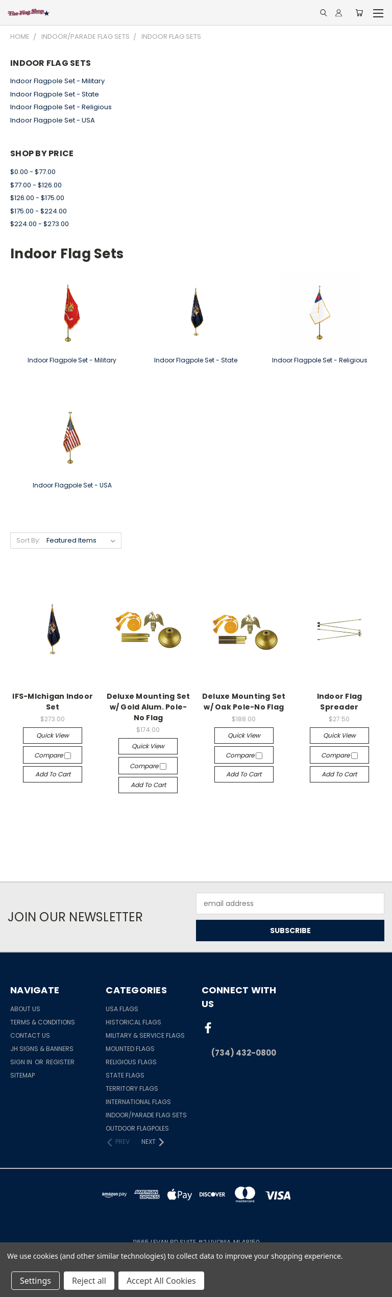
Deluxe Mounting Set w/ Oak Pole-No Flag (244, 701)
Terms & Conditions (42, 1022)
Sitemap (22, 1075)
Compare (52, 755)
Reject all (89, 1280)
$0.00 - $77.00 (33, 172)
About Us (25, 1009)
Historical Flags (133, 1022)
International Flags (138, 1101)
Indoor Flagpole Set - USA (52, 120)
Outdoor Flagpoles (137, 1128)
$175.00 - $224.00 (38, 211)
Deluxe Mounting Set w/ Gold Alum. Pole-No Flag (148, 707)
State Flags (125, 1075)
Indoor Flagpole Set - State (54, 94)
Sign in (22, 1062)
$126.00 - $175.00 (37, 198)
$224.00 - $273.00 (39, 224)
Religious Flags (131, 1062)
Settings (35, 1280)
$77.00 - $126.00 (36, 185)
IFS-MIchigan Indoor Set (52, 701)
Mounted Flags (130, 1048)
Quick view (52, 735)
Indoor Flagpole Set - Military (57, 81)
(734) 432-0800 (243, 1052)
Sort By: (28, 540)
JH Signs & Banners (42, 1048)
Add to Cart (52, 774)
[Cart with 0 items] (359, 13)
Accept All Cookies (161, 1280)
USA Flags (122, 1009)
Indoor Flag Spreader (339, 701)
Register (60, 1062)
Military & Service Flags (145, 1035)
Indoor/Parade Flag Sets (146, 1115)
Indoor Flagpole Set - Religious (61, 107)
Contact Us (30, 1035)
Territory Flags (132, 1088)
